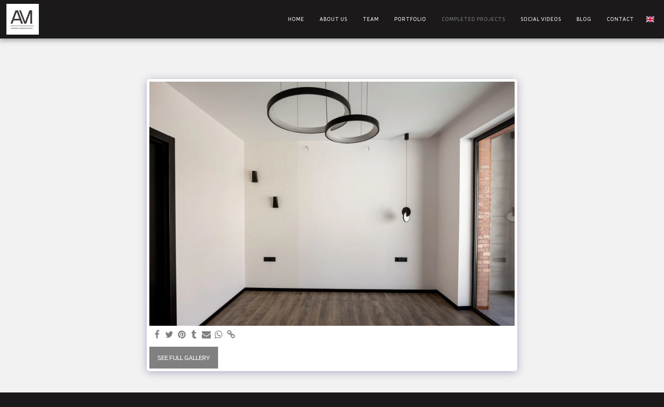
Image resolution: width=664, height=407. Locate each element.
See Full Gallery (183, 357)
